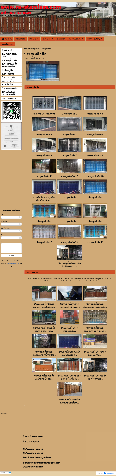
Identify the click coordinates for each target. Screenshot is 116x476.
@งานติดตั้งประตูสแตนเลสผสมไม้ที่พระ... (69, 377)
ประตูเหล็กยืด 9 (95, 155)
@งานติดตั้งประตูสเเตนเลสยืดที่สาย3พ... (44, 353)
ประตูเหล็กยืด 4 (95, 134)
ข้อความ (3, 242)
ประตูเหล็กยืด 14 (95, 176)
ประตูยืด (41, 58)
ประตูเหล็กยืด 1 (69, 113)
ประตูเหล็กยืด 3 (95, 113)
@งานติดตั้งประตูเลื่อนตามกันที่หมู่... (95, 353)
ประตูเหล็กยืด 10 (69, 242)
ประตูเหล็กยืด (33, 58)
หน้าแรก (27, 49)
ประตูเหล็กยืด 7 (69, 134)
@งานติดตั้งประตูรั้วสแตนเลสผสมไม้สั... (69, 401)
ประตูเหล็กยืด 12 (44, 176)
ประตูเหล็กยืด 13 (69, 176)
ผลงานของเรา (33, 272)
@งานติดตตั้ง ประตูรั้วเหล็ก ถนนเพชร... (44, 329)
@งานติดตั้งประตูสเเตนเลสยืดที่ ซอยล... (95, 329)
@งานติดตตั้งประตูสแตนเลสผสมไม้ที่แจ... (44, 305)
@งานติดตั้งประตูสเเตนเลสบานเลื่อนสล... (95, 305)
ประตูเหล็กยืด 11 (95, 242)
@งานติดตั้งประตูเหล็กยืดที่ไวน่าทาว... (69, 264)
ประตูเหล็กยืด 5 (69, 155)
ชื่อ (2, 214)
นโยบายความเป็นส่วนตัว (13, 263)
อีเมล (2, 235)
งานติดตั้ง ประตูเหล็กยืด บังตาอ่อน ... (44, 199)
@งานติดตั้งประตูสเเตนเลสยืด (69, 329)
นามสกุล (4, 221)
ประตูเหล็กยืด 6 (44, 134)
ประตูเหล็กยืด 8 (44, 155)
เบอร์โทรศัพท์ (5, 228)
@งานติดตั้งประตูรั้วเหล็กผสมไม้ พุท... (44, 377)
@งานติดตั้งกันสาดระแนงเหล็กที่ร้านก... (69, 305)
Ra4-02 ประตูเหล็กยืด (44, 113)
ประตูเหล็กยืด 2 (44, 242)
